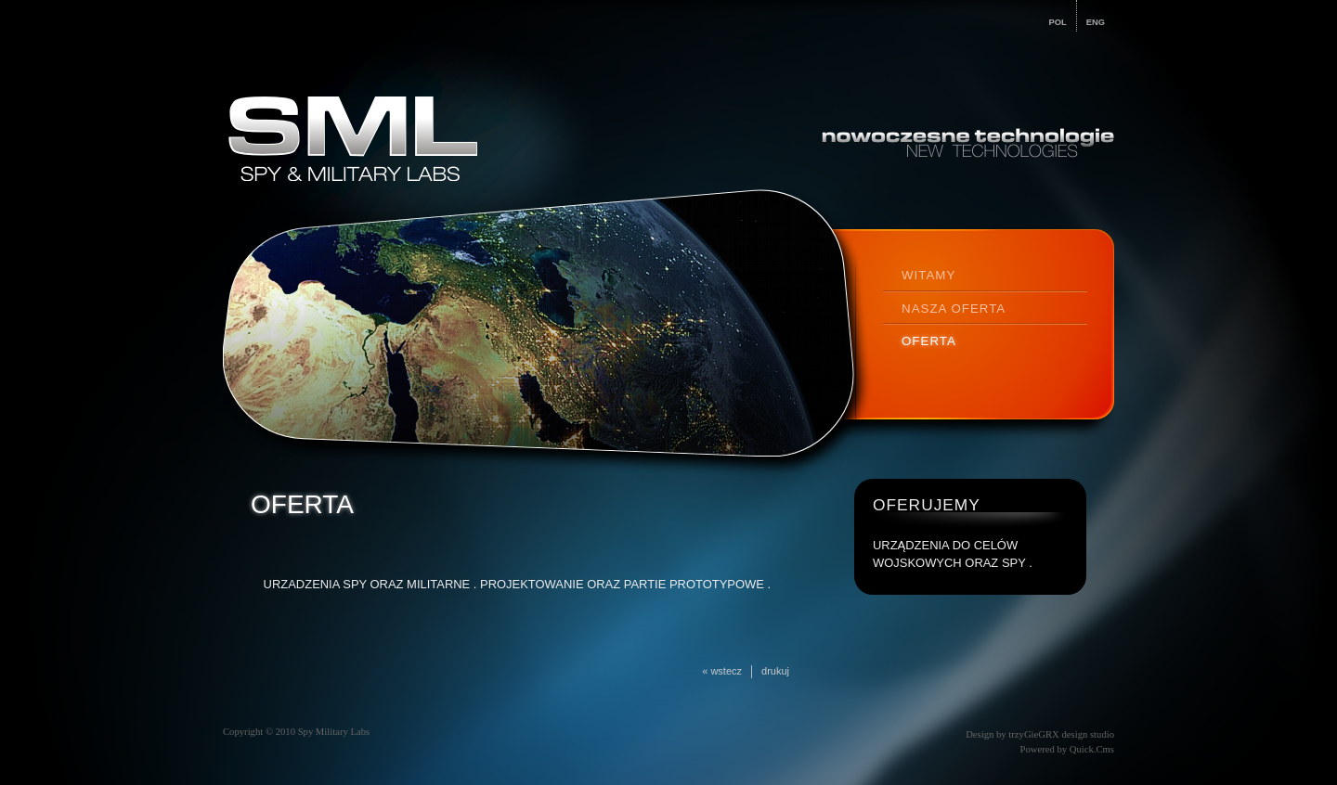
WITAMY (928, 275)
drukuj (775, 670)
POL (1058, 22)
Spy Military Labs (334, 732)
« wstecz (722, 670)
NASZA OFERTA (954, 308)
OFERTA (929, 341)
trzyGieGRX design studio (1061, 734)
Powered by (1066, 749)
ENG (1095, 22)
